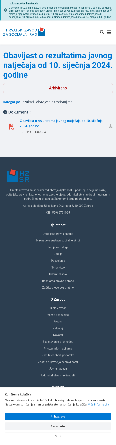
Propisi (58, 321)
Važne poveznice (58, 315)
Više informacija (98, 404)
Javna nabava (58, 368)
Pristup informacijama (58, 348)
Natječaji (58, 328)
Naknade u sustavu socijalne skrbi (58, 240)
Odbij (58, 436)
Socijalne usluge (58, 247)
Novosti (58, 335)
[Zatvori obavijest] (111, 10)
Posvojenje (58, 261)
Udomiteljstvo (58, 274)
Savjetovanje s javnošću (58, 342)
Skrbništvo (58, 267)
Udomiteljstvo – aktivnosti (58, 375)
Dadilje (58, 254)
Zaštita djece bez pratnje (58, 287)
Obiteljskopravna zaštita (58, 234)
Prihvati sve (58, 416)
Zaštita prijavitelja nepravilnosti (58, 362)
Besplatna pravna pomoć (58, 281)
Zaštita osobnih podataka (58, 355)
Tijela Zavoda (57, 308)
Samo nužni (58, 426)
